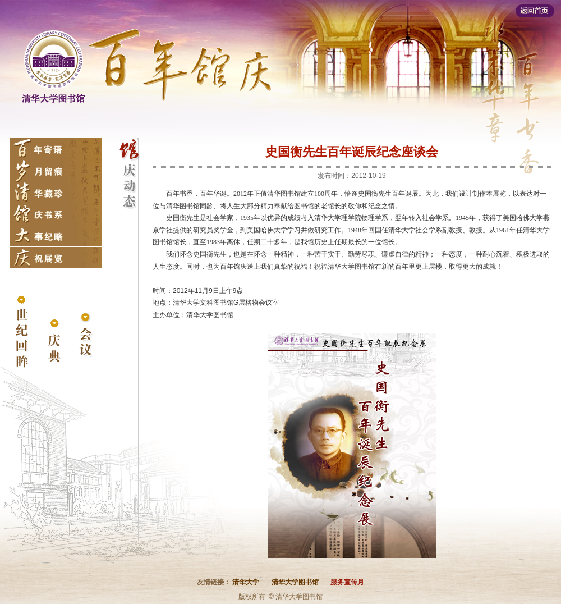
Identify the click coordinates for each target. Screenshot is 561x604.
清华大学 (245, 582)
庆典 (54, 341)
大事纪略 (56, 235)
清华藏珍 (56, 192)
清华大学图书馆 (295, 582)
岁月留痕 (56, 170)
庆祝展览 (56, 257)
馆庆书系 (56, 214)
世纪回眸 (22, 332)
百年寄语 (56, 148)
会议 (86, 336)
